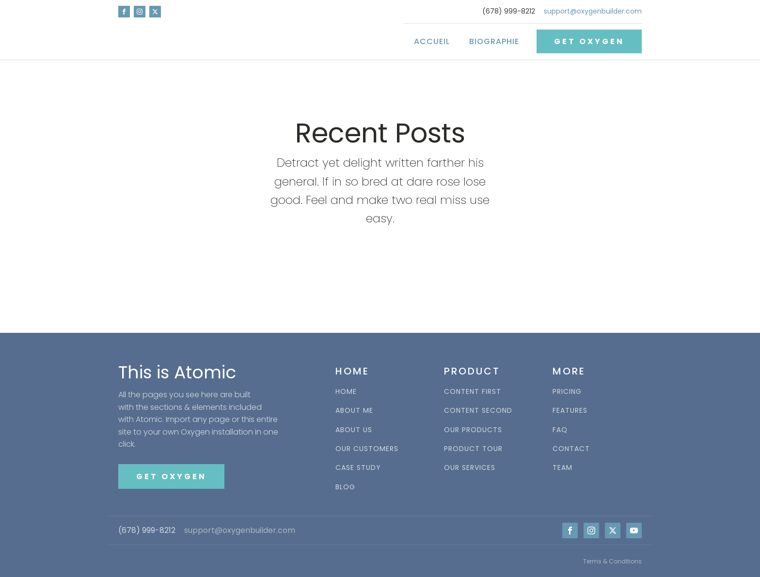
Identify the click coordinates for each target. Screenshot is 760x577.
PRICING (567, 391)
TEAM (562, 467)
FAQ (560, 430)
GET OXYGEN (589, 41)
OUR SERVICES (469, 467)
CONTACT (571, 448)
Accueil (432, 41)
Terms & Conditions (612, 561)
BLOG (345, 487)
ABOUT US (353, 430)
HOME (346, 391)
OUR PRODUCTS (473, 430)
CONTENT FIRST (472, 391)
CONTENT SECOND (478, 410)
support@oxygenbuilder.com (593, 11)
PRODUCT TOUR (473, 448)
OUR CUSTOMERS (366, 448)
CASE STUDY (358, 467)
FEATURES (570, 410)
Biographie (494, 41)
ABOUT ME (354, 410)
